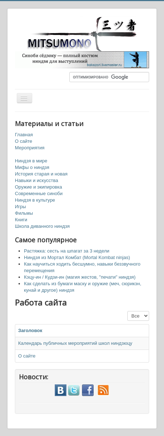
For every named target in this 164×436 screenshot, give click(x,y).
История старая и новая (41, 174)
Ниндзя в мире (31, 161)
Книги (21, 219)
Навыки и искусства (36, 180)
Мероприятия (30, 147)
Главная (24, 134)
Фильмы (24, 213)
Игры (20, 206)
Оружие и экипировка (38, 187)
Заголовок (30, 330)
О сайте (23, 141)
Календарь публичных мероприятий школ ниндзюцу (75, 343)
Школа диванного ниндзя (42, 226)
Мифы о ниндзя (32, 167)
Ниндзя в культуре (35, 200)
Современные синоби (39, 193)
